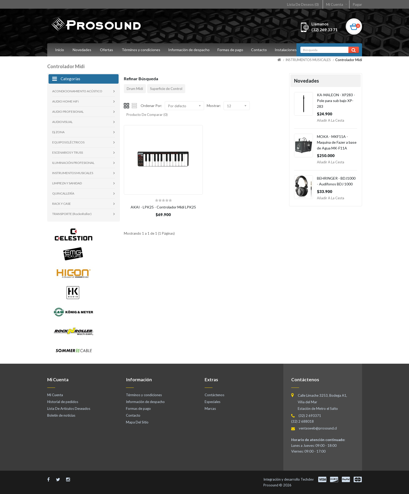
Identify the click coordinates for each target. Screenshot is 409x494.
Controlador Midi (348, 60)
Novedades (82, 49)
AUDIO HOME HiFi (65, 101)
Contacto (261, 49)
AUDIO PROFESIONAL (68, 112)
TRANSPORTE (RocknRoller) (72, 214)
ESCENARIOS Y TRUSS (67, 152)
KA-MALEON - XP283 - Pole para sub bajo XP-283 (336, 101)
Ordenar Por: (151, 105)
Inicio (59, 49)
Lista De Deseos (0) (303, 4)
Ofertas (106, 49)
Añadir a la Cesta (330, 120)
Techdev (307, 479)
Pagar (357, 4)
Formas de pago (232, 49)
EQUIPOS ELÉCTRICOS (68, 142)
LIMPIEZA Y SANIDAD (67, 183)
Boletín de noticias (61, 415)
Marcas (210, 408)
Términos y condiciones (141, 49)
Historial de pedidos (62, 402)
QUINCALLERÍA (63, 193)
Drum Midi (135, 89)
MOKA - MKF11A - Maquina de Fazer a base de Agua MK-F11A (337, 142)
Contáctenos (214, 395)
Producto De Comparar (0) (147, 114)
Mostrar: (214, 105)
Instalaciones (289, 49)
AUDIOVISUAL (62, 122)
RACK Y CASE (61, 204)
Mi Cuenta (334, 4)
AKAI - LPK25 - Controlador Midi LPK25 (163, 207)
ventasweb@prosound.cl (318, 428)
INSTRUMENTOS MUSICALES (308, 60)
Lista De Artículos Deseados (68, 408)
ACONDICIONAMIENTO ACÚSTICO (77, 91)
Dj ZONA (58, 132)
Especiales (212, 402)
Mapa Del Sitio (137, 422)
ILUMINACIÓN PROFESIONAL (73, 163)
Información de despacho (189, 49)
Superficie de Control (166, 89)
